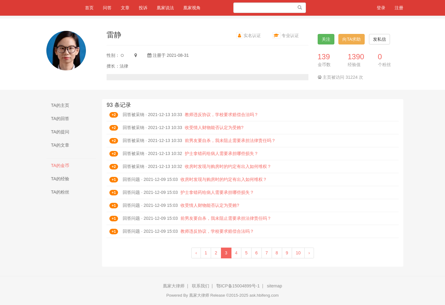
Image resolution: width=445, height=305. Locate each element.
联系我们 (200, 285)
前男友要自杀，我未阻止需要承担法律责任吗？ (230, 140)
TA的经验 (60, 178)
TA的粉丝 (60, 192)
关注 (326, 39)
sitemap (274, 285)
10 (298, 252)
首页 (91, 7)
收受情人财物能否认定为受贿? (214, 127)
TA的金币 (60, 165)
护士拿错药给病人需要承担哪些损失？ (221, 153)
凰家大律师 (173, 285)
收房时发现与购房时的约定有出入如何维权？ (228, 166)
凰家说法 (165, 7)
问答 (107, 7)
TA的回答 (60, 118)
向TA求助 (351, 39)
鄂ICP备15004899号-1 (238, 285)
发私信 (379, 39)
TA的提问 (60, 131)
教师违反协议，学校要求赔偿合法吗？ (221, 114)
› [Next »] (309, 252)
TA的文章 (60, 145)
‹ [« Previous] (196, 252)
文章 (125, 7)
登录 (381, 7)
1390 (356, 56)
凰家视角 (192, 7)
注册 (399, 7)
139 (324, 56)
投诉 (143, 7)
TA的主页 (60, 105)
